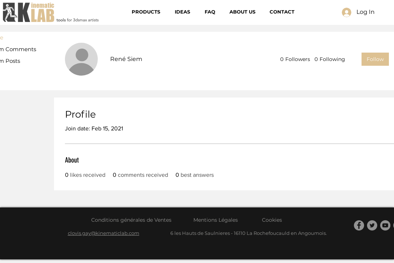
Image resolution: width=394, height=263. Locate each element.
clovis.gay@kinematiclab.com (103, 233)
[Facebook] (359, 225)
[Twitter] (372, 225)
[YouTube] (385, 225)
